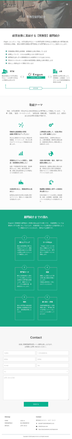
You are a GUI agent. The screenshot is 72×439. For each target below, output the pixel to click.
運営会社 (7, 425)
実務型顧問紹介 (9, 423)
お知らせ (22, 420)
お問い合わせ (23, 425)
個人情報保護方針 (24, 423)
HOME (6, 420)
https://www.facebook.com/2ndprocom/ (48, 429)
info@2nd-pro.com (43, 426)
